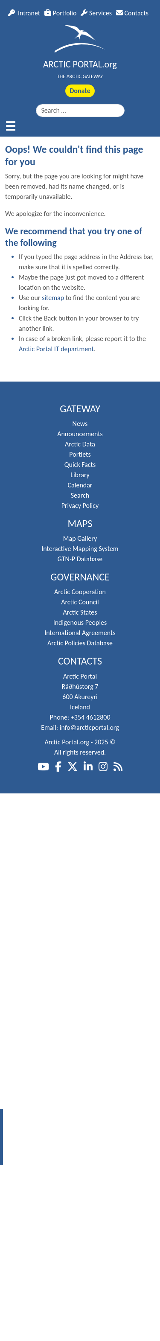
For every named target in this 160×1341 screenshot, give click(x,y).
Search (80, 495)
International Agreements (79, 633)
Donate (80, 91)
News (80, 424)
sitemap (53, 298)
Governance (80, 577)
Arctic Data (80, 444)
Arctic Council (80, 602)
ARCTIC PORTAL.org (80, 64)
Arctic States (80, 612)
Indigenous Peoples (80, 622)
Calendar (80, 485)
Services (96, 13)
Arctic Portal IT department (56, 349)
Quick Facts (80, 465)
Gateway (80, 409)
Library (80, 475)
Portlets (79, 454)
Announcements (80, 434)
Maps (80, 524)
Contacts (132, 13)
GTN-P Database (80, 559)
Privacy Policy (80, 505)
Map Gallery (80, 538)
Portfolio (60, 13)
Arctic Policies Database (80, 643)
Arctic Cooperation (80, 592)
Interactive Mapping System (79, 549)
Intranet (24, 13)
